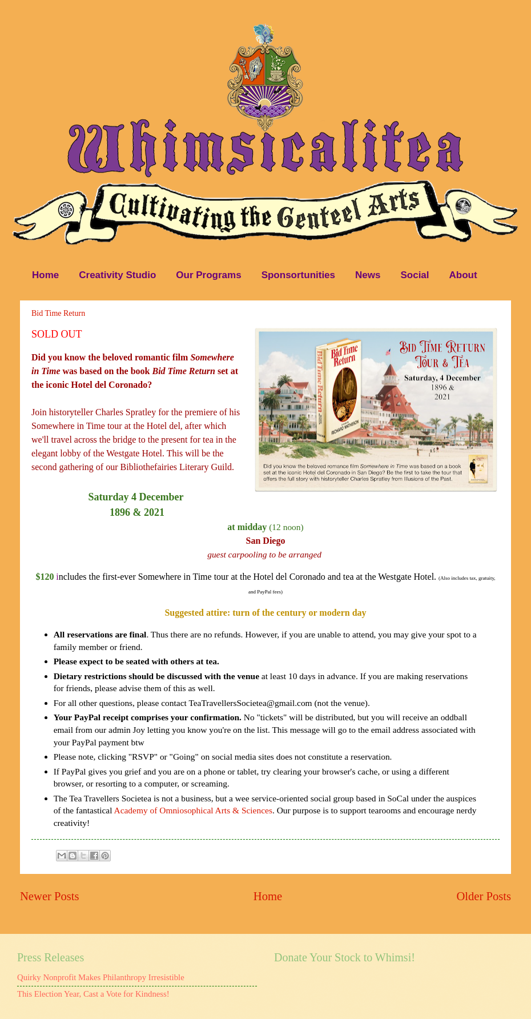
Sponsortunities (298, 275)
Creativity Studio (117, 275)
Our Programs (208, 275)
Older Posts (483, 896)
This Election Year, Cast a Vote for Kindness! (93, 993)
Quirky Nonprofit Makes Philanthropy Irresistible (100, 977)
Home (45, 275)
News (367, 275)
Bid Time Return (58, 313)
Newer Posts (49, 896)
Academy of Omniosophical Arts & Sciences (193, 810)
